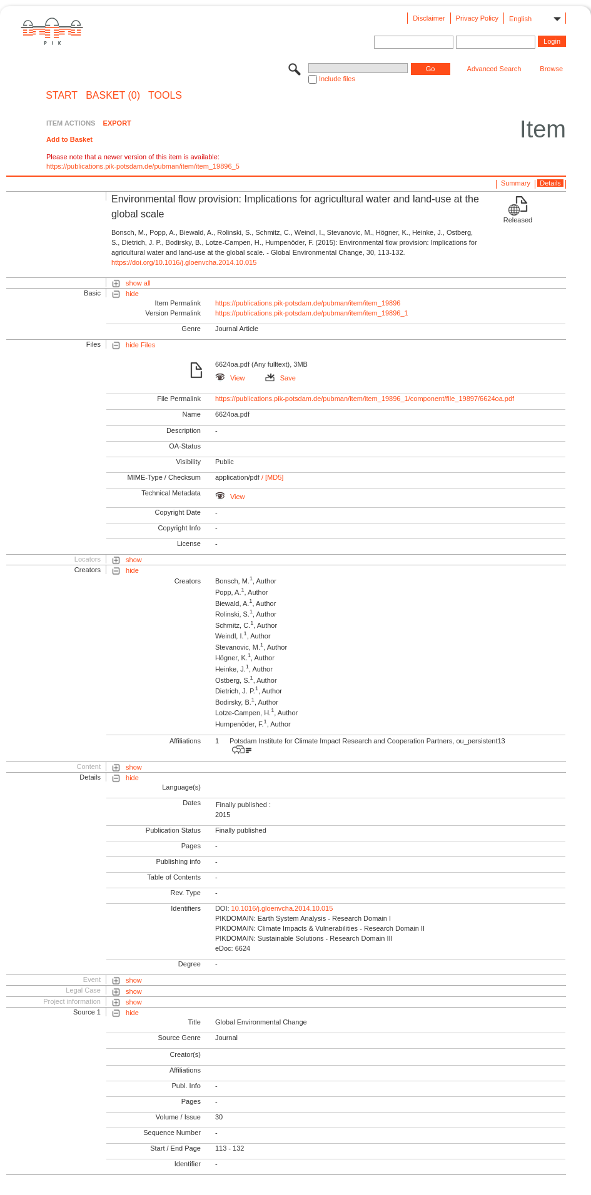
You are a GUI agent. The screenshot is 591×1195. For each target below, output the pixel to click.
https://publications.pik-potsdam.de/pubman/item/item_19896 (308, 303)
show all (138, 283)
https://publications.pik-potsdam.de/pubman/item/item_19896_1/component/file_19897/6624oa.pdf (364, 398)
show (134, 559)
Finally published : (243, 804)
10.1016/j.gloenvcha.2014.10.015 (282, 908)
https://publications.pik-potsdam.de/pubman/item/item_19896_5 (143, 166)
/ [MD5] (272, 477)
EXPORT (117, 123)
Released (517, 220)
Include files (337, 78)
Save (280, 378)
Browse (551, 68)
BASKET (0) (113, 96)
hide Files (140, 345)
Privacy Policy (477, 18)
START (62, 96)
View (230, 378)
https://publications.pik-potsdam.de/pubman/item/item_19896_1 (311, 313)
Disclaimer (429, 18)
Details (550, 183)
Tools (165, 96)
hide (132, 293)
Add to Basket (69, 139)
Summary (515, 183)
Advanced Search (494, 68)
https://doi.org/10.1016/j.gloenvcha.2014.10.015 (183, 262)
